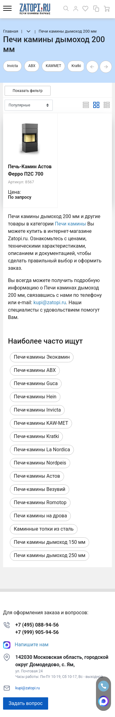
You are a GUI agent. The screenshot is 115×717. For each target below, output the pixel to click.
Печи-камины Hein (35, 397)
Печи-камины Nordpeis (40, 463)
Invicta (12, 66)
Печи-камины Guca (36, 383)
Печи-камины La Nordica (42, 449)
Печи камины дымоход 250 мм (49, 555)
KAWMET (53, 66)
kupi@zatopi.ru (49, 302)
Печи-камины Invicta (37, 410)
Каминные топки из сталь (44, 529)
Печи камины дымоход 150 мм (49, 542)
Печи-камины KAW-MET (41, 423)
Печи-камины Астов (37, 476)
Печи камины (70, 224)
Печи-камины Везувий (39, 489)
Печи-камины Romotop (40, 502)
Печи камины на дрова (40, 516)
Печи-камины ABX (35, 370)
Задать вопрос (26, 703)
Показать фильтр (27, 91)
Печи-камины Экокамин (42, 357)
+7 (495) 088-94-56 (37, 625)
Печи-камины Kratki (36, 436)
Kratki (76, 66)
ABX (31, 66)
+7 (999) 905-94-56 (37, 632)
